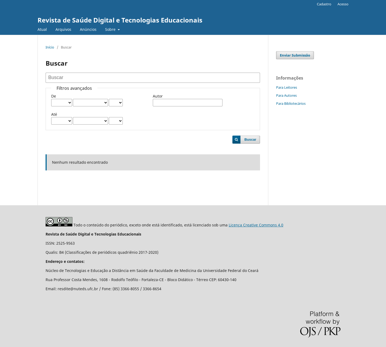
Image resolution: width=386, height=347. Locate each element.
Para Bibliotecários (291, 103)
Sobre (111, 29)
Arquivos (63, 29)
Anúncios (88, 29)
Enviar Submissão (295, 55)
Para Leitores (286, 87)
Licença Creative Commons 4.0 (256, 224)
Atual (42, 29)
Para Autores (286, 95)
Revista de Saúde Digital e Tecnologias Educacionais (120, 20)
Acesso (342, 4)
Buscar (250, 139)
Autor (158, 96)
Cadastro (324, 4)
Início (50, 47)
